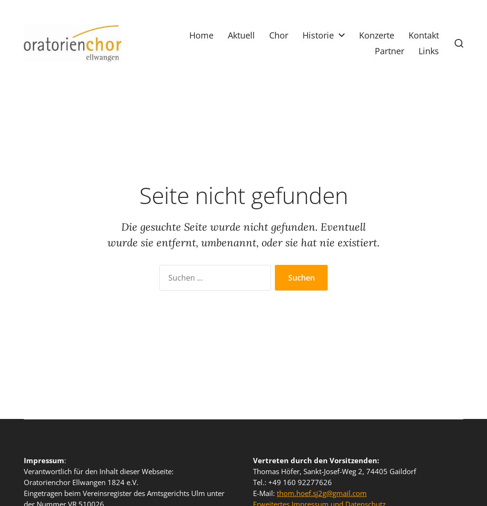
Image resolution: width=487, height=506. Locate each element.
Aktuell (241, 35)
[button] (459, 43)
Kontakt (424, 35)
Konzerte (376, 35)
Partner (389, 51)
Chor (278, 35)
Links (429, 51)
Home (201, 35)
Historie (318, 35)
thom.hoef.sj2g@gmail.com (322, 493)
